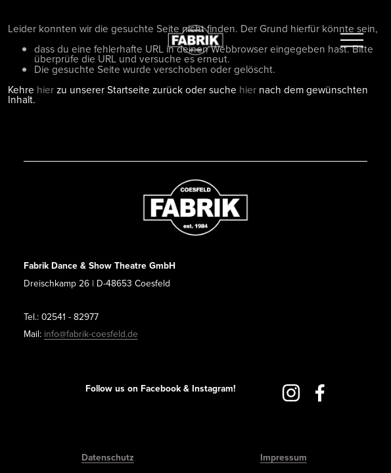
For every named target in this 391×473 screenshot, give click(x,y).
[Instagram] (291, 393)
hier (45, 89)
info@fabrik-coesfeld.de (91, 333)
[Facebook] (320, 393)
